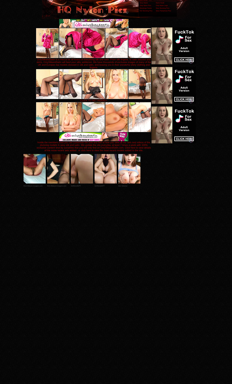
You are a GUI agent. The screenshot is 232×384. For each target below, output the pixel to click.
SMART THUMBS (121, 325)
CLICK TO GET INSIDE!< (93, 100)
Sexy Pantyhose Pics (163, 11)
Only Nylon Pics (145, 5)
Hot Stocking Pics (146, 11)
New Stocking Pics (162, 8)
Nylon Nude (160, 3)
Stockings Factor (146, 8)
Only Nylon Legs (162, 5)
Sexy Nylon (144, 3)
